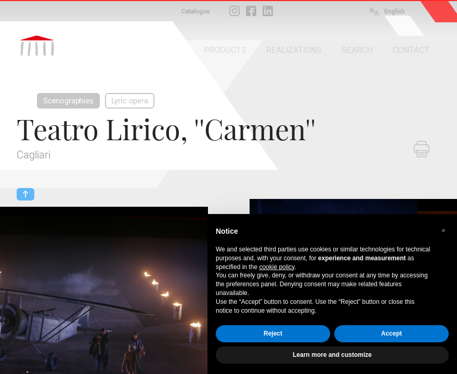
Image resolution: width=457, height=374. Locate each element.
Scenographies (68, 100)
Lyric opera (129, 100)
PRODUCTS (225, 50)
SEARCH (357, 50)
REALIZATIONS (294, 50)
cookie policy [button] (276, 267)
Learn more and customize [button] (332, 354)
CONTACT (411, 50)
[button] (443, 230)
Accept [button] (391, 333)
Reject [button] (273, 333)
